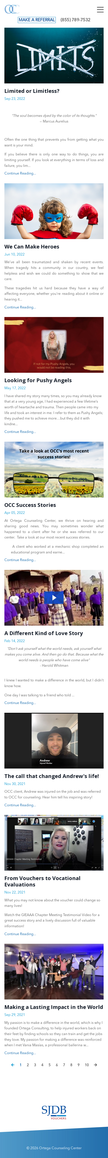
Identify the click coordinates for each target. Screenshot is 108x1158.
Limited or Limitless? (31, 91)
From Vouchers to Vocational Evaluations (42, 881)
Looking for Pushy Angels (38, 380)
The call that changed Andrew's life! (51, 776)
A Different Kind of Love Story (43, 633)
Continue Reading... (20, 173)
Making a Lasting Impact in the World (53, 1007)
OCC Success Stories (30, 505)
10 (87, 1065)
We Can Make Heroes (31, 246)
